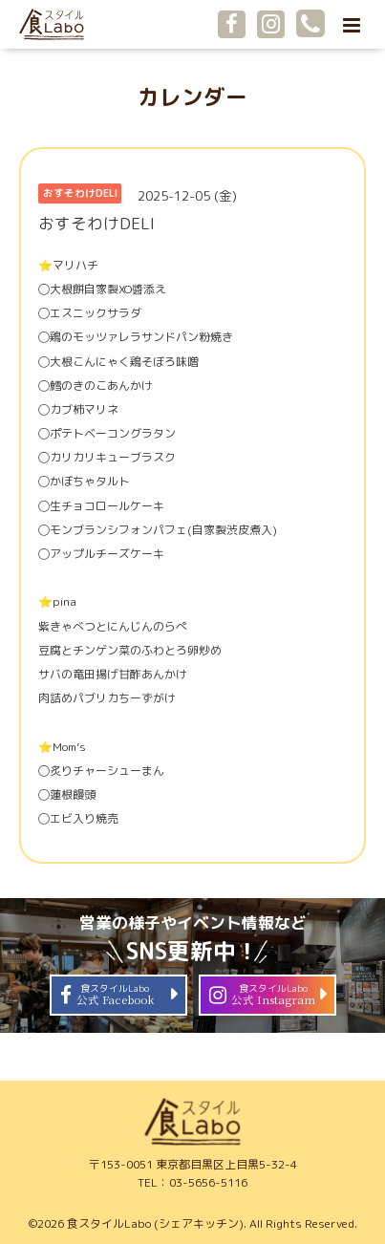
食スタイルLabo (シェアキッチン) (155, 1223)
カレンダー (192, 97)
